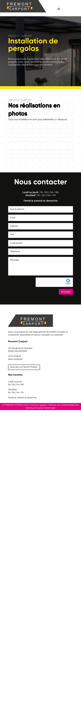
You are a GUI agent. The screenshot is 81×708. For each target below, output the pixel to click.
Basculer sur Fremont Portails (24, 367)
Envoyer (65, 291)
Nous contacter (15, 359)
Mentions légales (38, 405)
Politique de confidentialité (61, 405)
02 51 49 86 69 (14, 356)
